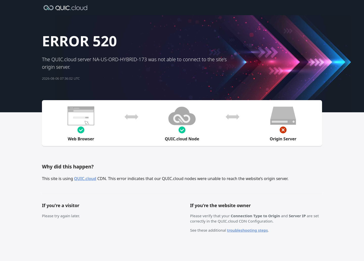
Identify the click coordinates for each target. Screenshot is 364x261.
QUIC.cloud (85, 178)
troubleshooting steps (247, 230)
